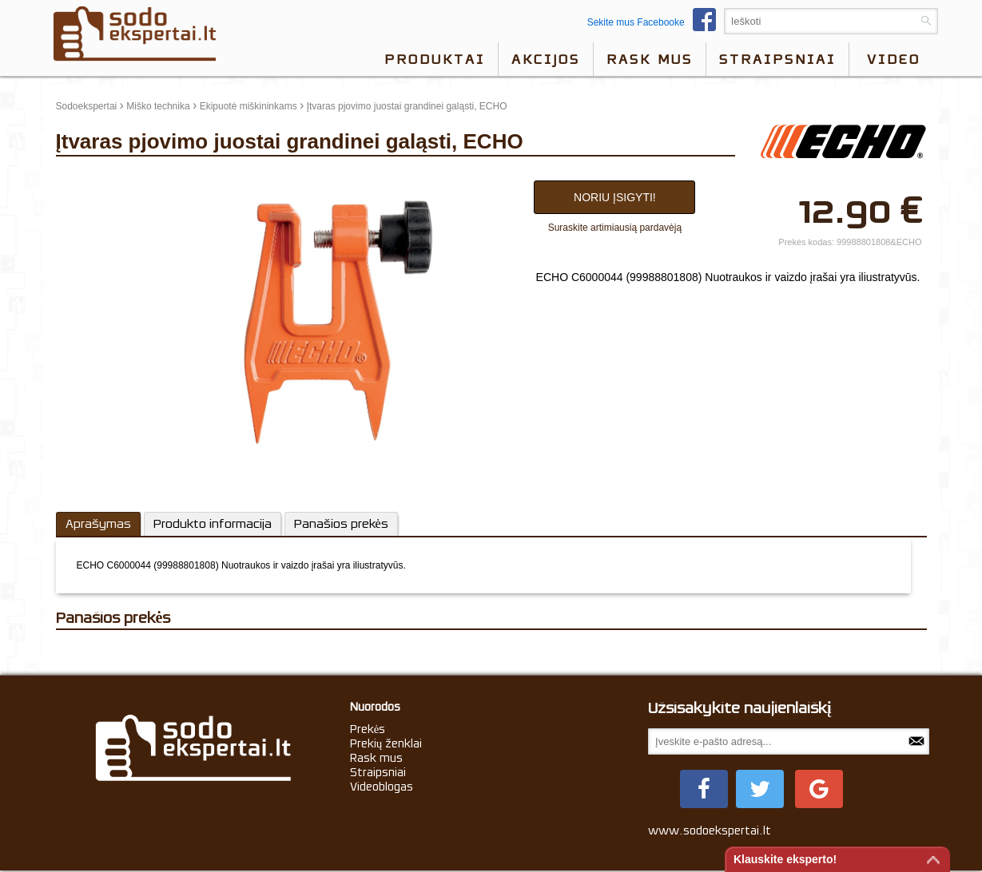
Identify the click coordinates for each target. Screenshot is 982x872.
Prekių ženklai (386, 743)
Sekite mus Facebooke (655, 22)
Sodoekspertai (86, 106)
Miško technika (157, 106)
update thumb (90, 176)
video (893, 59)
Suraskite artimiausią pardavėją (615, 227)
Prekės (368, 729)
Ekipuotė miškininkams (248, 106)
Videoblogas (381, 786)
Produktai (434, 59)
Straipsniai (777, 59)
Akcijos (545, 59)
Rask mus (649, 59)
